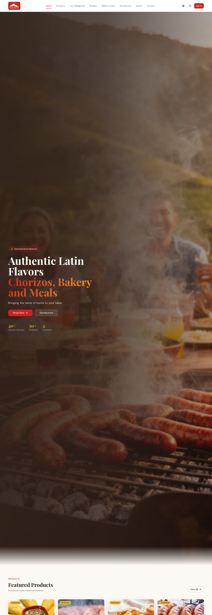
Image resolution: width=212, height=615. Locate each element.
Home (49, 6)
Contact (151, 6)
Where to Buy (108, 6)
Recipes (93, 6)
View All (195, 589)
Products (60, 6)
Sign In (199, 6)
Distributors (125, 6)
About (139, 6)
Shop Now (20, 312)
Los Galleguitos (77, 6)
